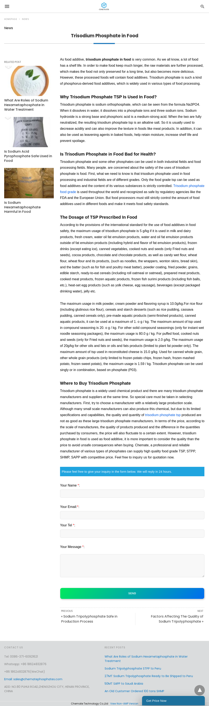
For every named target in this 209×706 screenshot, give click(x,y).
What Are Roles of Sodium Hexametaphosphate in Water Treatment (25, 104)
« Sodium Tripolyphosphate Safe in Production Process (89, 619)
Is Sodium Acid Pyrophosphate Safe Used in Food (27, 155)
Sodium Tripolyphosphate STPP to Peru (133, 668)
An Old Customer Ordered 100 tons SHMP (134, 691)
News (25, 19)
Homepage (10, 19)
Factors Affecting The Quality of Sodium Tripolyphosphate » (177, 619)
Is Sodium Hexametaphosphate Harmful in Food (29, 205)
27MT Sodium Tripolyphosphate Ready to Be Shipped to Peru (149, 676)
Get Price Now (156, 700)
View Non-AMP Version (124, 703)
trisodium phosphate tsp (163, 415)
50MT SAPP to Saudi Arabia (124, 683)
